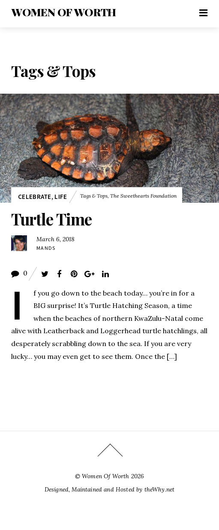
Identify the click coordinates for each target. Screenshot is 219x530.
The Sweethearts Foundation (143, 196)
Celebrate (34, 196)
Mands (46, 248)
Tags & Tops (94, 196)
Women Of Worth (105, 476)
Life (60, 196)
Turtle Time (51, 218)
